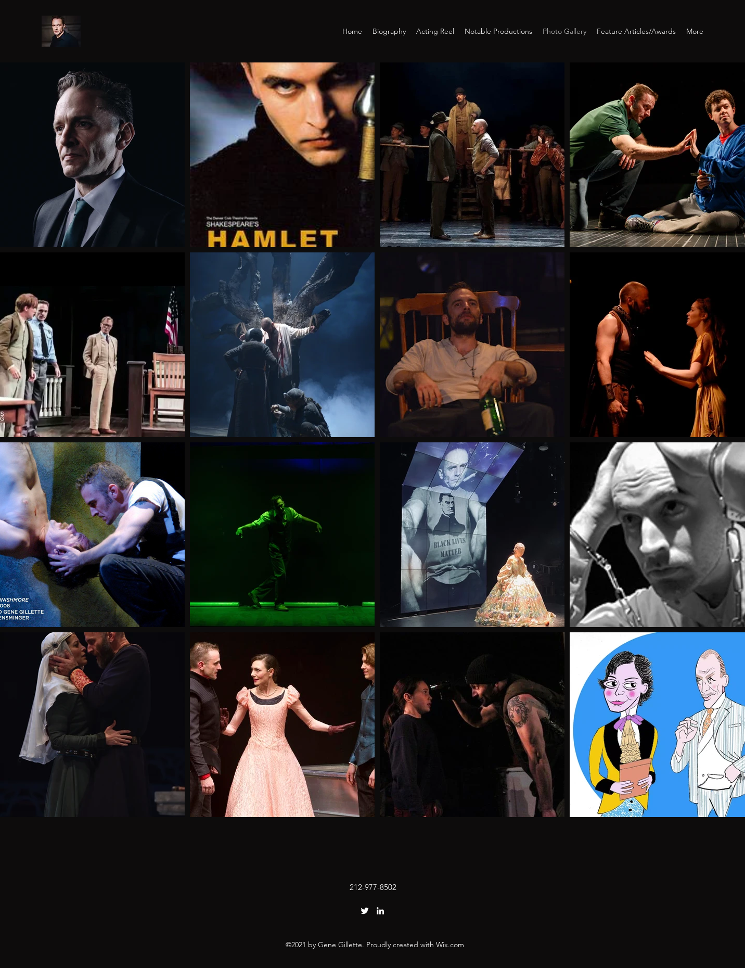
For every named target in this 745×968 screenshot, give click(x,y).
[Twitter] (364, 911)
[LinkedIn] (380, 911)
